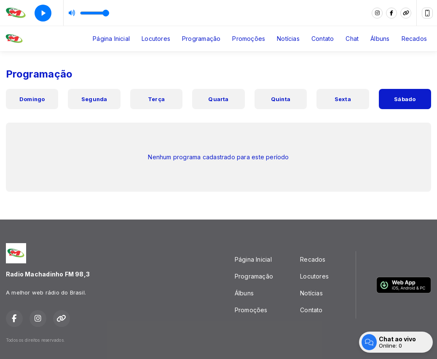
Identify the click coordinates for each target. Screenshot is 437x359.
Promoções (248, 38)
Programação (201, 38)
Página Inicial (111, 38)
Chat (352, 38)
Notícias (288, 38)
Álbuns (379, 38)
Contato (322, 38)
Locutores (156, 38)
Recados (414, 38)
